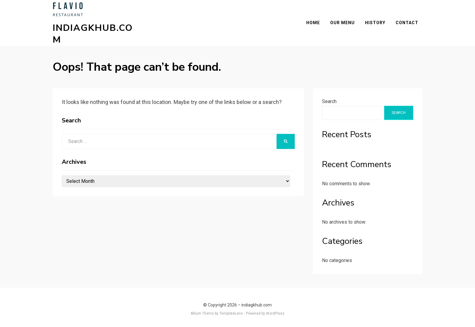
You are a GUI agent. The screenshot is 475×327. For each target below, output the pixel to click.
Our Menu (346, 20)
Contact (411, 20)
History (379, 20)
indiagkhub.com (97, 32)
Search (329, 97)
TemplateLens (231, 310)
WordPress (275, 310)
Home (317, 20)
